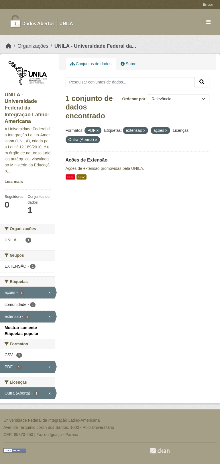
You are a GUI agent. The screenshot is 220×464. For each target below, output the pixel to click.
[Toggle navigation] (208, 22)
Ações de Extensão (87, 160)
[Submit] (202, 82)
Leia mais (14, 181)
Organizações (32, 46)
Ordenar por (134, 99)
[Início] (8, 46)
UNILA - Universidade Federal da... (95, 46)
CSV (81, 177)
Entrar (208, 4)
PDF (70, 177)
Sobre (128, 63)
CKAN (160, 451)
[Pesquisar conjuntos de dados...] (130, 82)
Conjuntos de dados (90, 63)
